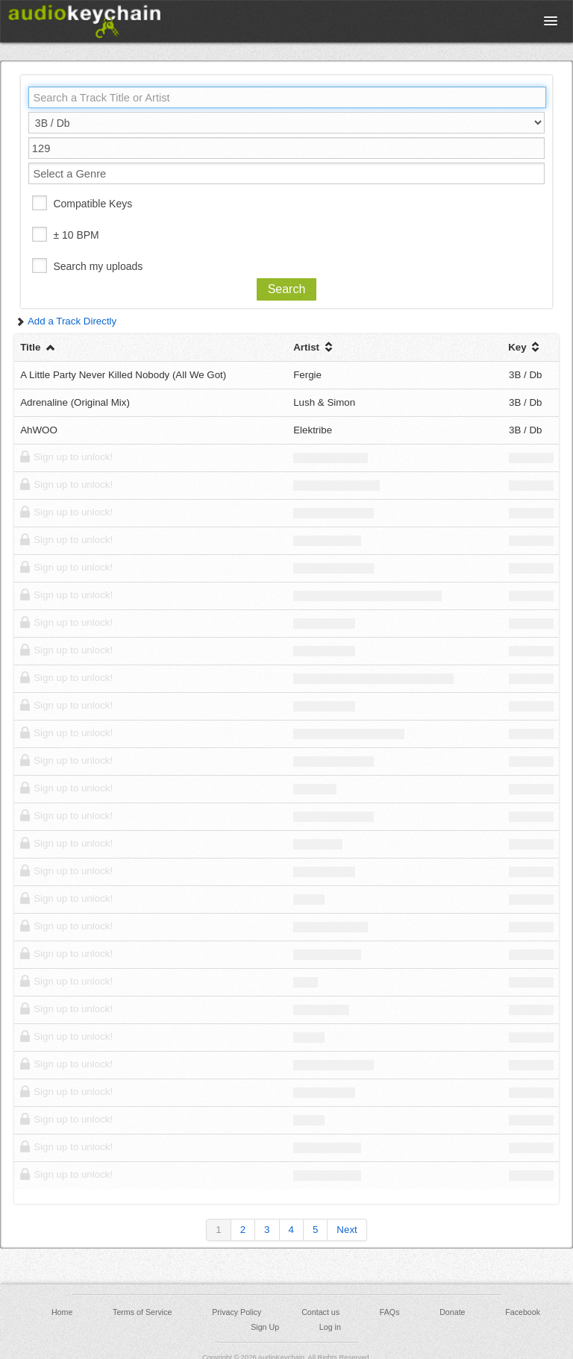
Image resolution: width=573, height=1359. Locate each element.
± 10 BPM (75, 235)
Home (61, 1312)
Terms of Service (142, 1312)
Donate (452, 1312)
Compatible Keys (92, 204)
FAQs (390, 1312)
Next (346, 1229)
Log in (330, 1326)
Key (525, 347)
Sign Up (265, 1326)
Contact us (320, 1312)
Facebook (522, 1312)
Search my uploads (98, 266)
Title (38, 347)
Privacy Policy (236, 1312)
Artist (314, 347)
